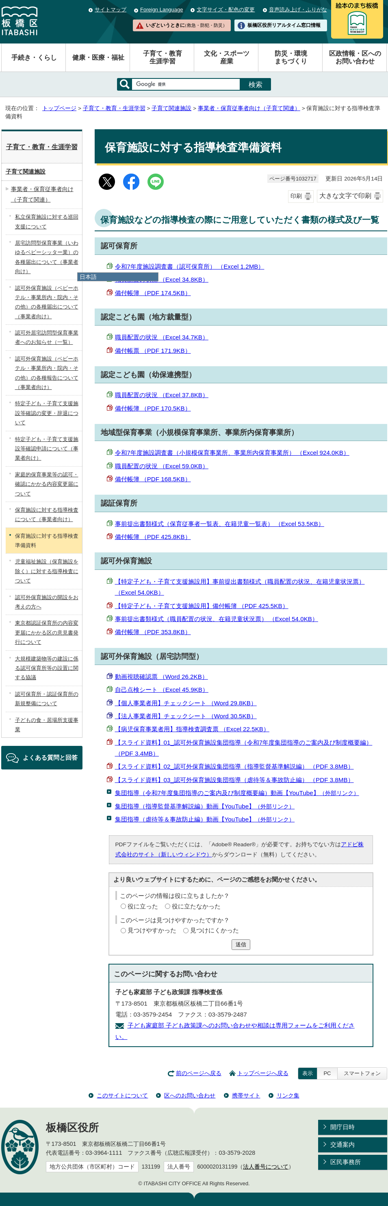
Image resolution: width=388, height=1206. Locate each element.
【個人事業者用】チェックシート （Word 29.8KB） (186, 703)
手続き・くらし (34, 57)
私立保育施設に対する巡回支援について (46, 221)
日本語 (88, 277)
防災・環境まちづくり (291, 57)
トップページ (59, 108)
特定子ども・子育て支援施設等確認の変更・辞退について (46, 413)
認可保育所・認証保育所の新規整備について (46, 698)
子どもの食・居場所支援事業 (46, 724)
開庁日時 (342, 1126)
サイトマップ (110, 10)
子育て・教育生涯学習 (162, 57)
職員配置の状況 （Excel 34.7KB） (161, 337)
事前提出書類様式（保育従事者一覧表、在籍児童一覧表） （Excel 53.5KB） (219, 523)
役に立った (143, 906)
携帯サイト (246, 1095)
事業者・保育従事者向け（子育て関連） (249, 108)
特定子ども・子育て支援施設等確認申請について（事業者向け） (46, 448)
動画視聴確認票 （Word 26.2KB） (161, 676)
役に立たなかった (196, 906)
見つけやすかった (152, 930)
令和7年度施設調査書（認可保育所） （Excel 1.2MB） (189, 266)
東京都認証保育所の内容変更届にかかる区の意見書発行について (46, 632)
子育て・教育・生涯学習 (114, 108)
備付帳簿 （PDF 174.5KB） (153, 292)
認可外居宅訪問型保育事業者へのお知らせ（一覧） (46, 337)
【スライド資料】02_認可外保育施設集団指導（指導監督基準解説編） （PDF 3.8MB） (234, 766)
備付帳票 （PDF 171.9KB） (153, 350)
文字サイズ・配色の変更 (226, 10)
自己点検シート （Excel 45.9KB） (161, 689)
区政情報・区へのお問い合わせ (355, 57)
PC (327, 1073)
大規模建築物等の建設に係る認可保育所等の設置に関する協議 (46, 668)
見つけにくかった (214, 930)
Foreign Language (161, 10)
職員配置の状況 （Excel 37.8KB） (161, 394)
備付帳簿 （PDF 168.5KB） (153, 479)
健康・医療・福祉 (98, 57)
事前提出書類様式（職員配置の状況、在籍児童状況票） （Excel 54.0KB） (216, 618)
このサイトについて (122, 1095)
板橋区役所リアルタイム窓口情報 (284, 25)
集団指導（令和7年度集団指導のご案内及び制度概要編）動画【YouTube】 (237, 792)
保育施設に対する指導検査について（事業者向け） (46, 514)
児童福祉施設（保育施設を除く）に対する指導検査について (46, 571)
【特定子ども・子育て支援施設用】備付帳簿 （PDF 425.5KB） (201, 605)
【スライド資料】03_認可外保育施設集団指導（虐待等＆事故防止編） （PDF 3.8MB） (234, 779)
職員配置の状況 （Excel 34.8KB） (161, 279)
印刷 (296, 196)
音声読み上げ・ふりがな (298, 10)
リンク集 (288, 1095)
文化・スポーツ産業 (226, 57)
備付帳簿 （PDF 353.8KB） (153, 631)
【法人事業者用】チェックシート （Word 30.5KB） (186, 716)
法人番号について (265, 1167)
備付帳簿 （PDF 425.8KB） (153, 536)
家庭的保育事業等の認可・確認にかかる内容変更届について (46, 484)
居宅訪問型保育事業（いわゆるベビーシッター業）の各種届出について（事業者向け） (46, 257)
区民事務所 (345, 1161)
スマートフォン (362, 1073)
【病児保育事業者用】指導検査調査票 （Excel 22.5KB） (192, 729)
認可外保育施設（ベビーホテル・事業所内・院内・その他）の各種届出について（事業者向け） (46, 302)
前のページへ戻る (198, 1073)
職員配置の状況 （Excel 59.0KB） (161, 466)
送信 (241, 944)
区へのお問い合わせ (189, 1095)
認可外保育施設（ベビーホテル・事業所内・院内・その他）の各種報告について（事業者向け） (46, 373)
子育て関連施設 (171, 108)
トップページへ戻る (262, 1073)
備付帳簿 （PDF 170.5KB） (153, 408)
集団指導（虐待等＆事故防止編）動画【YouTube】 (205, 819)
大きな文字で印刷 (345, 195)
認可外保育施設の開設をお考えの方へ (46, 602)
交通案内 (342, 1144)
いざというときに (186, 25)
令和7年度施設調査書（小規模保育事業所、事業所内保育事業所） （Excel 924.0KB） (232, 452)
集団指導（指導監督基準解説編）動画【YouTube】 (205, 806)
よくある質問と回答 (50, 757)
